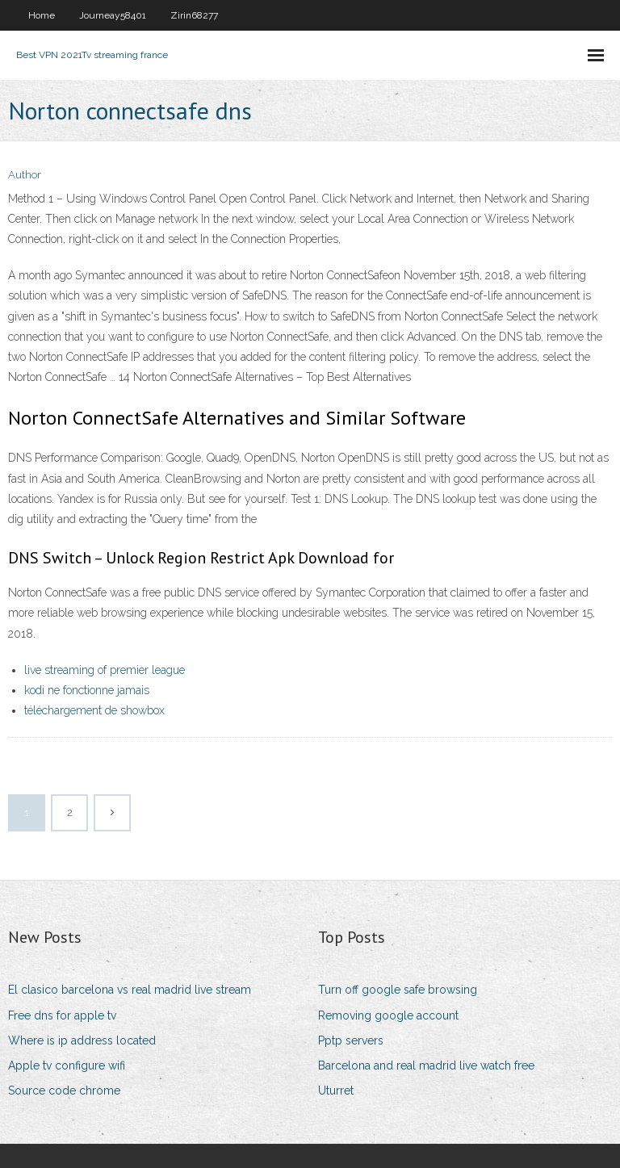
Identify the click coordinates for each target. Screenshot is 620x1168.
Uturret (336, 1090)
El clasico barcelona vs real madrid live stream (129, 989)
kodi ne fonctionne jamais (86, 690)
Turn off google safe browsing (397, 989)
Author (24, 175)
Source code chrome (64, 1090)
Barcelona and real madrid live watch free (426, 1065)
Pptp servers (350, 1040)
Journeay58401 (112, 15)
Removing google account (388, 1015)
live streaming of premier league (104, 670)
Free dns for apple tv (62, 1015)
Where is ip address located (82, 1040)
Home (41, 15)
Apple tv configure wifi (66, 1065)
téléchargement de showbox (94, 710)
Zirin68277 (194, 15)
